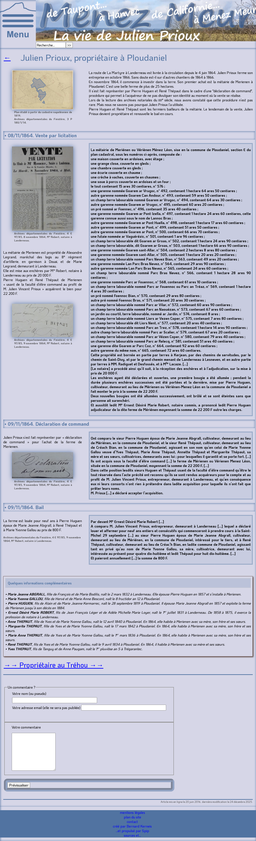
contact (132, 821)
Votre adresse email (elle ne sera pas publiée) (46, 707)
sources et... (132, 835)
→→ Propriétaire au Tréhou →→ (53, 664)
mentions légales (132, 812)
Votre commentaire (26, 727)
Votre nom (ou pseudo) (29, 693)
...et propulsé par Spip (132, 830)
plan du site (132, 817)
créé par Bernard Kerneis (132, 826)
